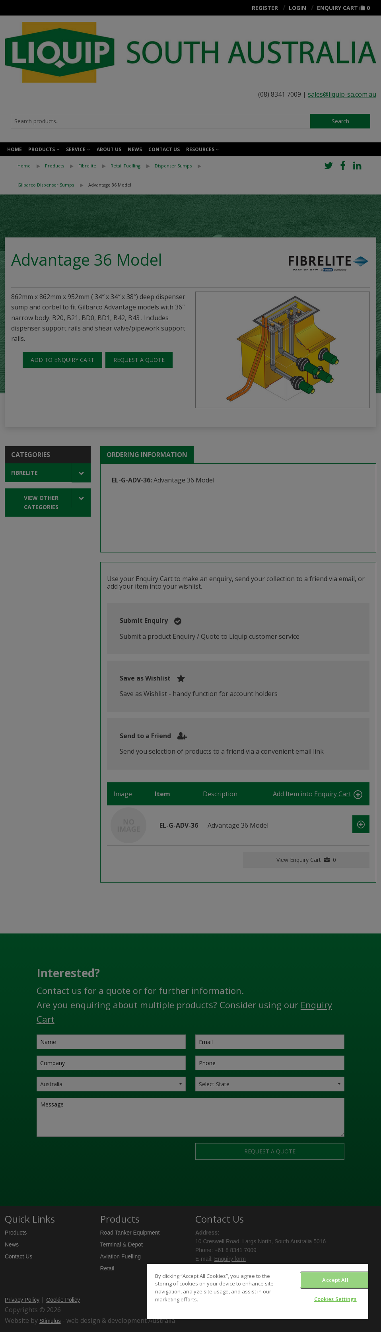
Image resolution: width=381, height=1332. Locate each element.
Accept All (335, 1279)
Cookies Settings (335, 1299)
